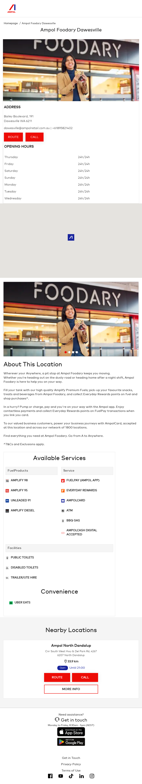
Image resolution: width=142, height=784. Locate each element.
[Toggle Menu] (132, 8)
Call (35, 137)
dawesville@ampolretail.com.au (27, 128)
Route (13, 137)
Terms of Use (71, 770)
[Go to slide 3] (73, 352)
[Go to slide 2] (69, 352)
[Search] (116, 8)
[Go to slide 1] (66, 352)
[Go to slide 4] (77, 352)
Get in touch (71, 720)
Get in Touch (71, 757)
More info (71, 689)
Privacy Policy (71, 764)
